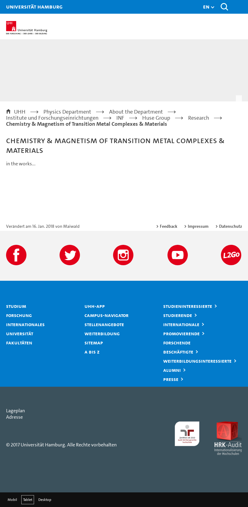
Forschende (177, 342)
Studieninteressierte (187, 306)
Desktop (44, 499)
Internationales (25, 324)
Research (198, 118)
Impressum (198, 226)
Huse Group (156, 118)
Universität (19, 333)
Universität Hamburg (13, 6)
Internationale (181, 324)
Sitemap (93, 342)
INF (120, 118)
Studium (16, 306)
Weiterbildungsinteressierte (197, 360)
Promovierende (181, 333)
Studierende (177, 315)
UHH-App (94, 306)
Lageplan (15, 410)
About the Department (136, 112)
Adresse (14, 417)
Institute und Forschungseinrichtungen (52, 118)
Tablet (27, 499)
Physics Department (67, 112)
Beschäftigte (178, 351)
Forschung (19, 315)
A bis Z (92, 351)
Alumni (172, 370)
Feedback (168, 226)
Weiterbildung (102, 333)
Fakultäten (19, 342)
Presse (170, 379)
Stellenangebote (104, 324)
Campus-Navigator (106, 315)
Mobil (12, 499)
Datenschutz (230, 226)
